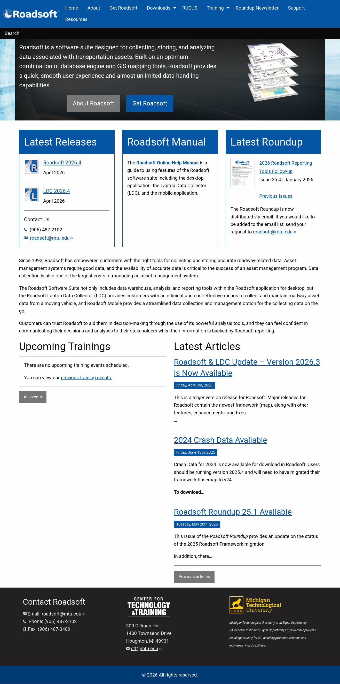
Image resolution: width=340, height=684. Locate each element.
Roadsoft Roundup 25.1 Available (233, 512)
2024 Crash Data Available (220, 440)
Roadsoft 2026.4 (62, 162)
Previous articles (194, 576)
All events (32, 396)
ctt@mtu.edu (146, 648)
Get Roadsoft (149, 103)
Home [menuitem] (71, 8)
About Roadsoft (93, 103)
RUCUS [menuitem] (189, 8)
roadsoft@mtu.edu (51, 238)
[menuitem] (31, 14)
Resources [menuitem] (76, 19)
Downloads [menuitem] (158, 8)
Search (12, 33)
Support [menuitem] (296, 8)
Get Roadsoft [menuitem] (123, 8)
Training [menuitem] (215, 8)
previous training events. (86, 377)
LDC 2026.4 (56, 191)
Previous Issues (275, 196)
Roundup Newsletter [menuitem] (257, 8)
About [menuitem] (94, 8)
